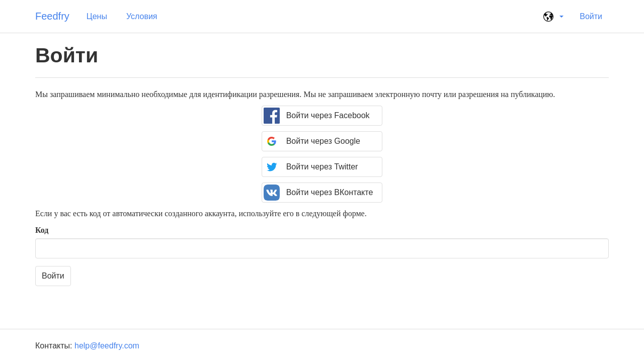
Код (41, 230)
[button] (552, 17)
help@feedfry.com (106, 345)
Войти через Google (312, 141)
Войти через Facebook (316, 116)
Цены (97, 16)
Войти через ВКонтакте (318, 193)
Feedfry (52, 16)
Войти (591, 16)
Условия (141, 16)
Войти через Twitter (311, 167)
